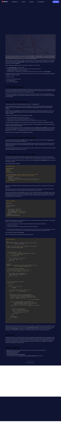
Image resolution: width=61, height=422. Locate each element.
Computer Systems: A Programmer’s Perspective (27, 355)
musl (31, 139)
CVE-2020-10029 (20, 61)
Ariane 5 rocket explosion (12, 68)
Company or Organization (8, 385)
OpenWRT (23, 139)
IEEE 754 (18, 110)
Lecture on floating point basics (12, 352)
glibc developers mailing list (33, 327)
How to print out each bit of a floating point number (16, 354)
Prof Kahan (34, 104)
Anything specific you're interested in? (10, 389)
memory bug (50, 139)
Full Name (5, 377)
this (53, 61)
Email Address (6, 381)
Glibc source (9, 350)
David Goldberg (47, 71)
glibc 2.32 (17, 63)
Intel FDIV (10, 70)
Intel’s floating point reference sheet (13, 351)
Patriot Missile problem (12, 67)
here (23, 232)
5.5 (48, 329)
